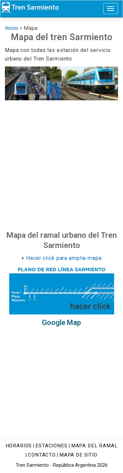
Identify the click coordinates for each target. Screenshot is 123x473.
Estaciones (51, 446)
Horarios (19, 446)
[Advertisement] (61, 165)
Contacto (42, 455)
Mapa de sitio (78, 455)
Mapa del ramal (94, 446)
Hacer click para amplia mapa (64, 258)
